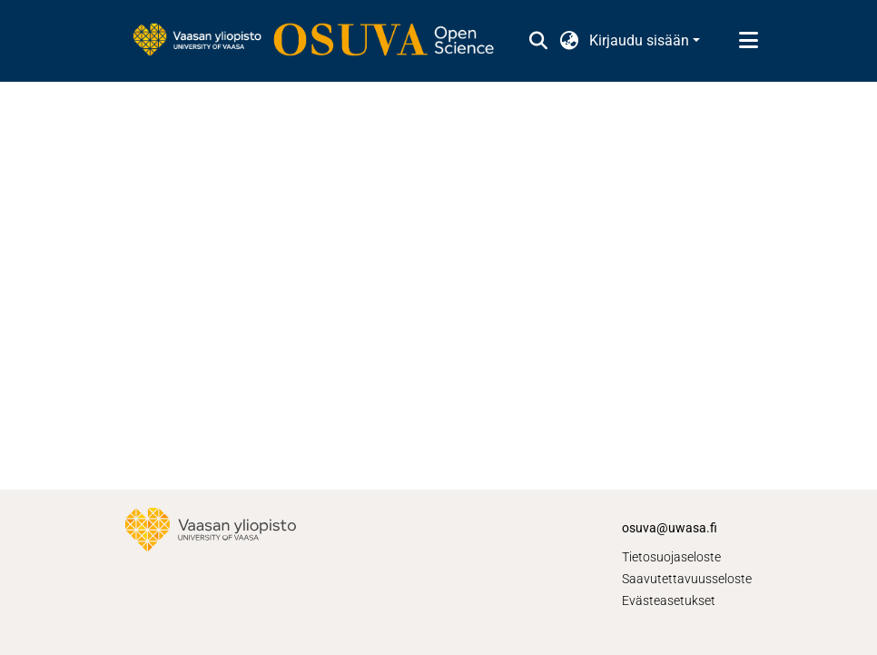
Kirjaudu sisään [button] (641, 40)
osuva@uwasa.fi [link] (669, 528)
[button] (538, 41)
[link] (322, 40)
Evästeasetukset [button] (668, 600)
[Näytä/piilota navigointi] (748, 41)
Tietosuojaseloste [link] (671, 557)
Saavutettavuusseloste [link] (687, 578)
